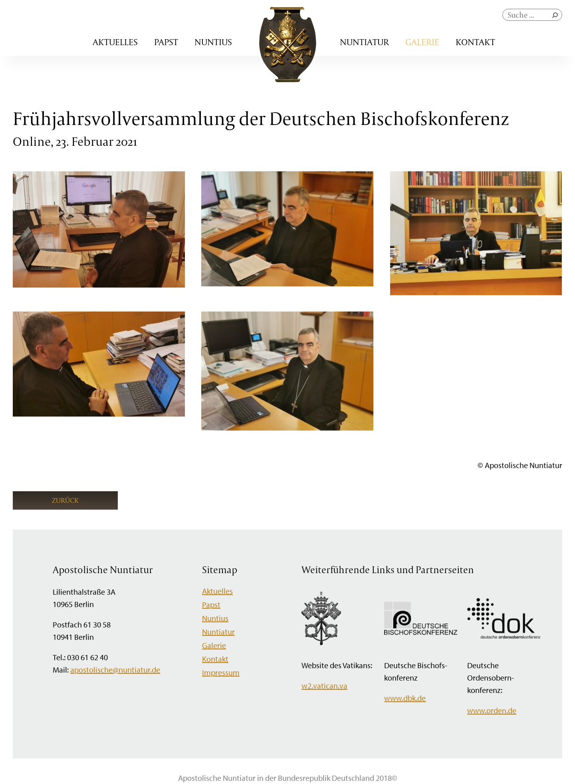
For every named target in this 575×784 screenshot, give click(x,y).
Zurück (65, 500)
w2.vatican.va (324, 686)
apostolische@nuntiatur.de (115, 670)
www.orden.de (491, 710)
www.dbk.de (405, 698)
